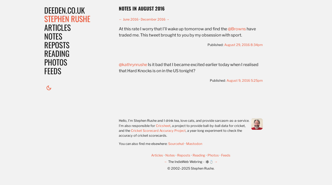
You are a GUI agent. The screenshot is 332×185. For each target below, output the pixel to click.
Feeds (52, 71)
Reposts (56, 45)
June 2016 (130, 19)
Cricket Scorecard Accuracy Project (158, 131)
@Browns (237, 28)
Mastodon (194, 144)
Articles (57, 27)
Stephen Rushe (67, 18)
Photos (55, 62)
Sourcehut (176, 144)
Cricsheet (163, 126)
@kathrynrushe (133, 64)
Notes (53, 36)
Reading (56, 53)
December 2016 (153, 19)
